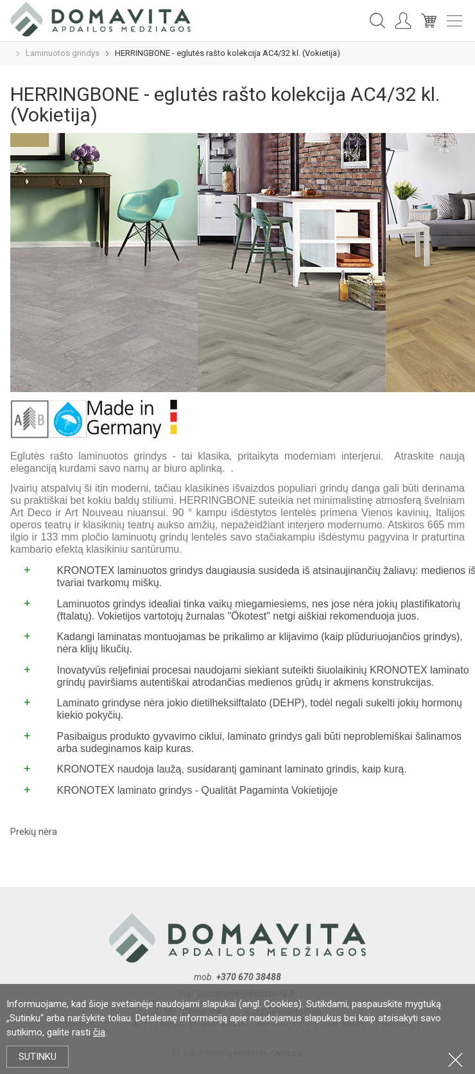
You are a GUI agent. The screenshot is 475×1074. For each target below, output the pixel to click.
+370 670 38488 (248, 977)
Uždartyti (455, 1060)
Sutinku (37, 1056)
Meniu (454, 20)
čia (99, 1032)
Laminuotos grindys (62, 53)
